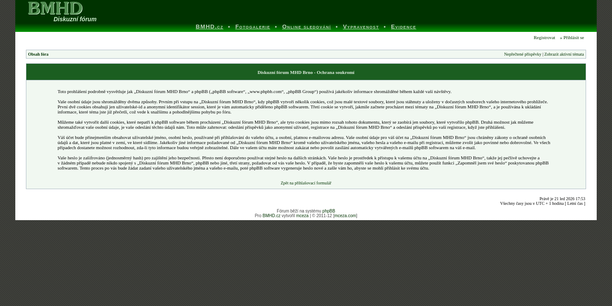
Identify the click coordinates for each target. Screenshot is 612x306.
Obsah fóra (38, 54)
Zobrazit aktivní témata (564, 54)
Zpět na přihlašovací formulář (305, 183)
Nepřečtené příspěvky (522, 54)
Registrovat (544, 37)
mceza (302, 215)
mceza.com (345, 215)
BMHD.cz (271, 215)
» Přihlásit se (572, 37)
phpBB (329, 211)
